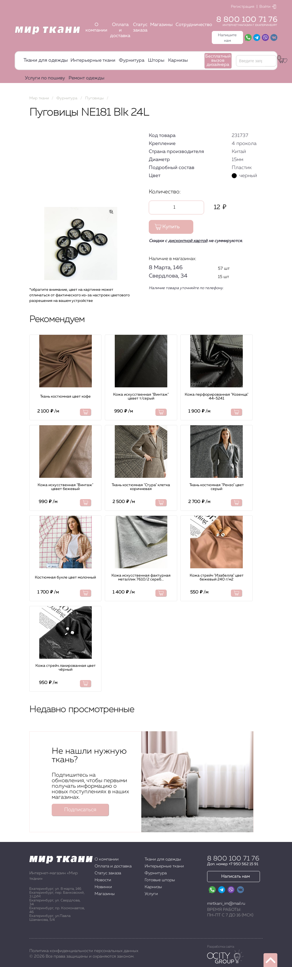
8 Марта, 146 (165, 267)
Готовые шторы (160, 880)
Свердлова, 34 (168, 276)
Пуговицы (94, 98)
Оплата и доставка (120, 30)
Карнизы (178, 60)
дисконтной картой (187, 241)
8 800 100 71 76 (246, 19)
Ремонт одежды (87, 78)
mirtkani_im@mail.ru (226, 903)
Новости (103, 880)
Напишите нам (227, 38)
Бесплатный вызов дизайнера (218, 60)
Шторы (156, 60)
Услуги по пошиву (45, 78)
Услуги (151, 894)
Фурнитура (131, 60)
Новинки (103, 887)
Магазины (161, 24)
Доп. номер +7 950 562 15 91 (232, 864)
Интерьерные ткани (93, 60)
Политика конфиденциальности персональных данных (83, 951)
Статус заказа (140, 27)
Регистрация (242, 7)
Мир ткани (39, 98)
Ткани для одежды (46, 60)
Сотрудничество (194, 24)
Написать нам (235, 876)
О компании (96, 27)
